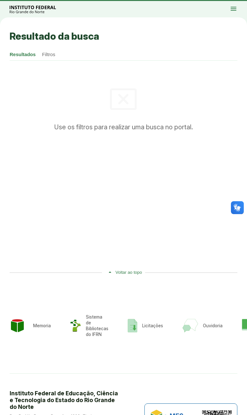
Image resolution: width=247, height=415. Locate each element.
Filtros (48, 54)
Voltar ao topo (128, 272)
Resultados (23, 54)
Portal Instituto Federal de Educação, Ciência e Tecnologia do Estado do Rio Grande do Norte (40, 9)
